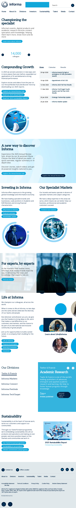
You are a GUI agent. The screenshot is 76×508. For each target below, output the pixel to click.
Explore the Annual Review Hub (13, 173)
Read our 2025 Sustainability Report (15, 98)
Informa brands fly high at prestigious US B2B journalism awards (62, 74)
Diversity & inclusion (10, 347)
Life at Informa (8, 341)
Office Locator (24, 470)
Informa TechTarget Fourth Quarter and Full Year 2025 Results (61, 91)
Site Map (6, 485)
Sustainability (45, 11)
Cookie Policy (45, 483)
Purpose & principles (10, 344)
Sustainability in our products (12, 446)
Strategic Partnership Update (61, 97)
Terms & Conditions (22, 483)
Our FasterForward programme (14, 443)
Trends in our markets (48, 210)
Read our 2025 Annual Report (13, 95)
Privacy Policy (35, 483)
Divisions (22, 11)
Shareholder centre (9, 216)
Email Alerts (63, 470)
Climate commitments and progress (15, 450)
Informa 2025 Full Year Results (62, 85)
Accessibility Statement (7, 483)
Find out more (7, 279)
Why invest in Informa (10, 210)
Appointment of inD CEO (60, 80)
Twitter (73, 470)
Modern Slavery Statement (59, 483)
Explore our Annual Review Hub (13, 91)
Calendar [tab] (52, 67)
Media (63, 11)
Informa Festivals (9, 389)
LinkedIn (68, 470)
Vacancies (6, 351)
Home (4, 11)
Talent (55, 11)
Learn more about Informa (12, 41)
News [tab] (41, 67)
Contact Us (9, 470)
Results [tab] (63, 67)
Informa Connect (9, 384)
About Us (12, 11)
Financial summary (9, 213)
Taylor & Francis (9, 373)
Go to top (10, 504)
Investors (32, 11)
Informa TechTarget (10, 394)
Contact (71, 11)
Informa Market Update (59, 102)
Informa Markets (9, 379)
